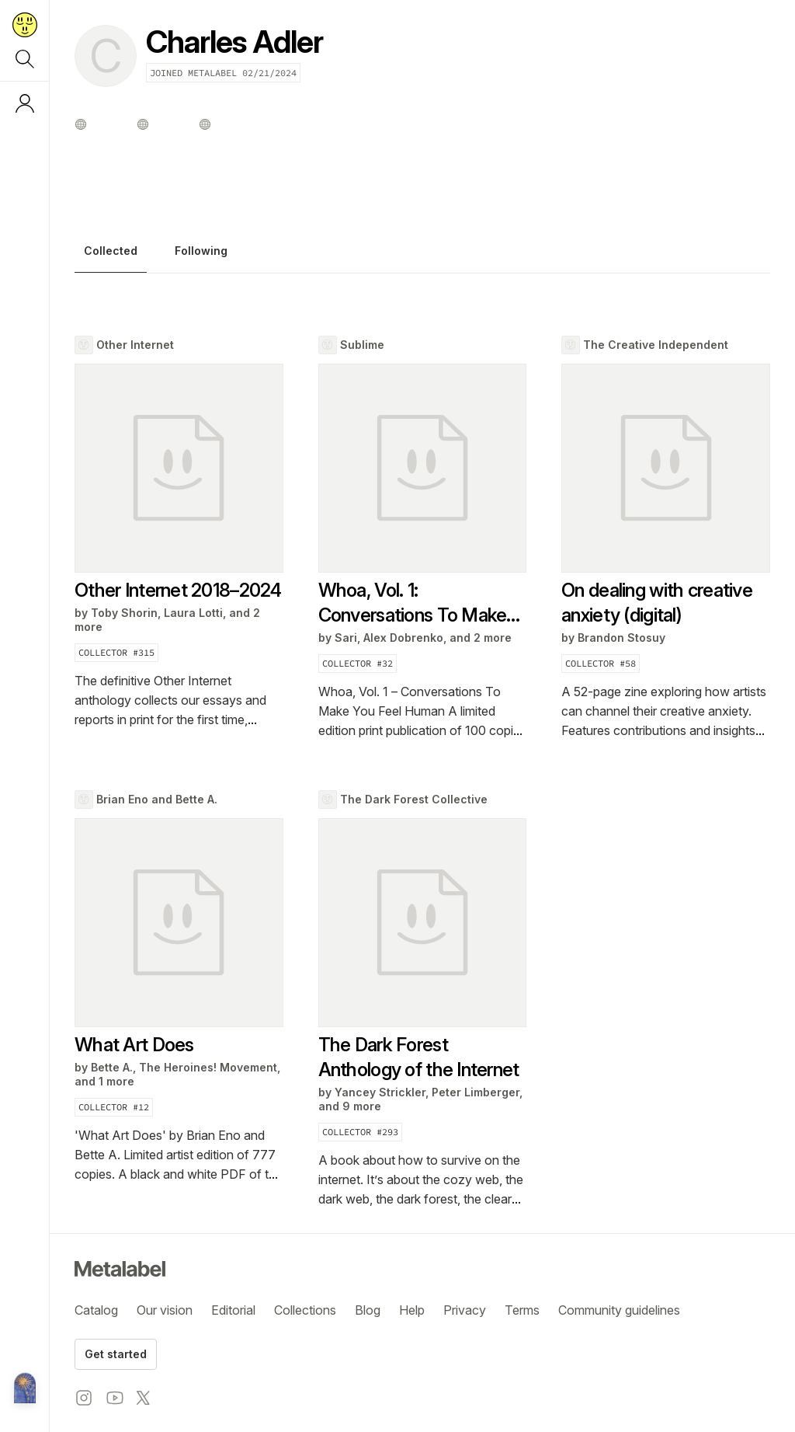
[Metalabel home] (25, 1389)
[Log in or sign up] (24, 103)
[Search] (24, 59)
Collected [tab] (111, 251)
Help (412, 1310)
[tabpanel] (422, 772)
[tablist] (422, 255)
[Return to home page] (24, 24)
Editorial (233, 1310)
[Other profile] (81, 124)
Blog (367, 1310)
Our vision (165, 1310)
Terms (522, 1310)
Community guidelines (619, 1310)
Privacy (464, 1310)
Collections (305, 1310)
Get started (116, 1354)
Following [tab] (201, 251)
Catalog (96, 1310)
